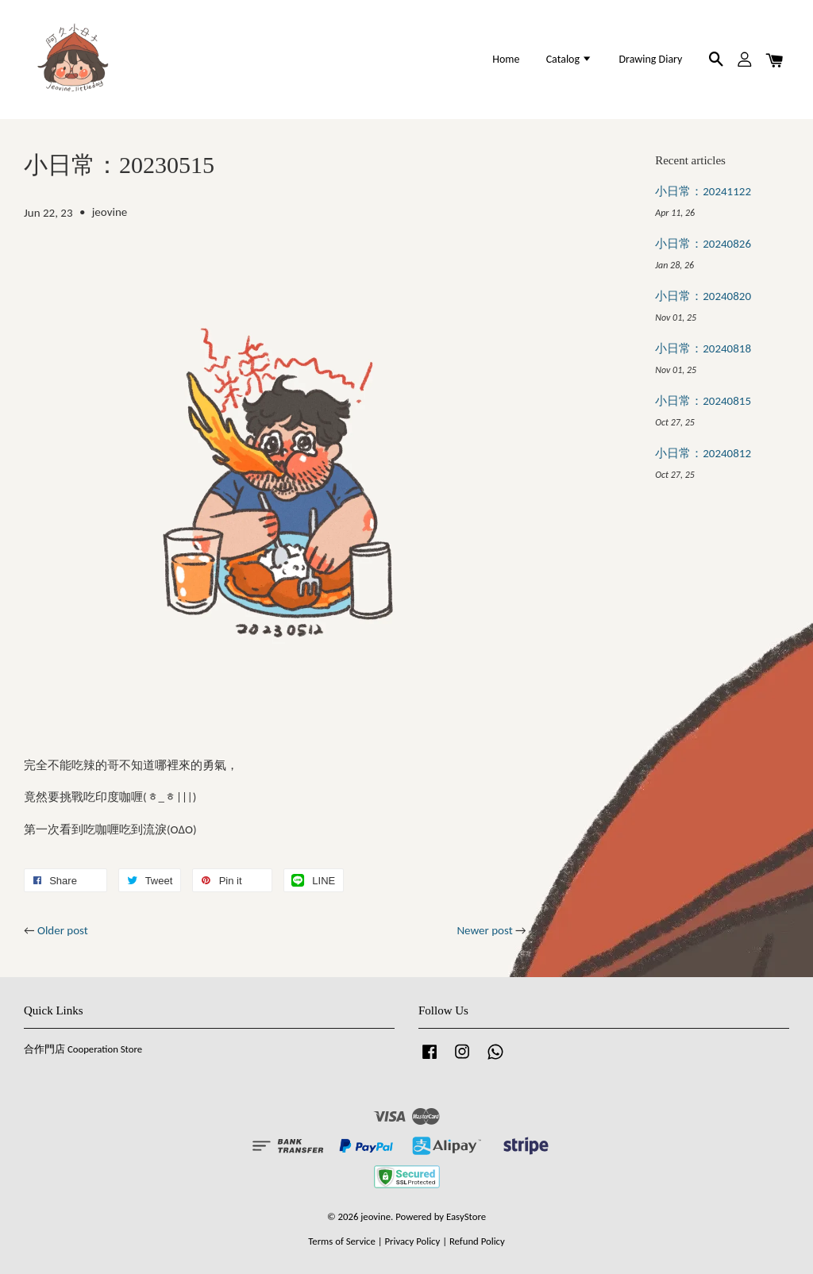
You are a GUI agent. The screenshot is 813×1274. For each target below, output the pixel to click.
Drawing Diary (650, 59)
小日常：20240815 (703, 401)
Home (505, 59)
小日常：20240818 (703, 348)
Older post (62, 930)
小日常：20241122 (703, 191)
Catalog (569, 59)
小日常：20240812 (703, 453)
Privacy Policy (412, 1241)
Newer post (484, 930)
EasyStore (466, 1216)
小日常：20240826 (703, 244)
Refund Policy (477, 1241)
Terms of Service (342, 1241)
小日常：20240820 (703, 296)
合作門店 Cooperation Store (83, 1049)
